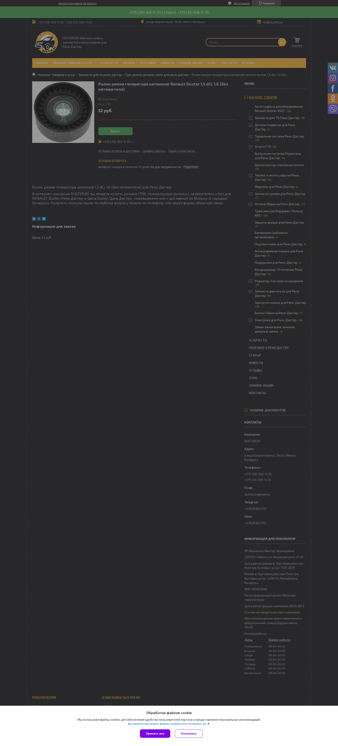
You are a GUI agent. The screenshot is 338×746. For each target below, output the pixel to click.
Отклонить (189, 733)
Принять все (155, 733)
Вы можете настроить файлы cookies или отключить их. (167, 723)
